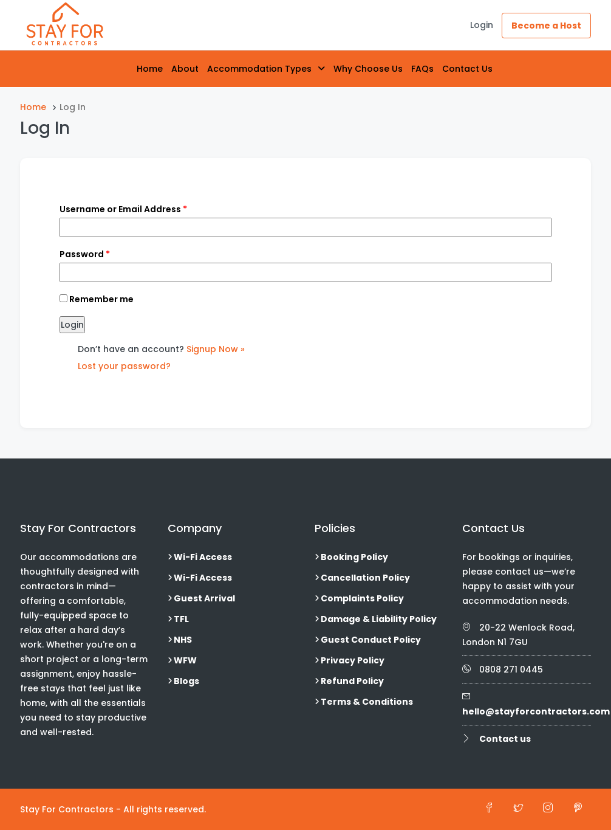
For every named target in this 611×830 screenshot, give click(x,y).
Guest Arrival (204, 598)
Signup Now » (215, 349)
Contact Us (467, 69)
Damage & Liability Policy (379, 619)
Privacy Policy (352, 660)
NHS (183, 640)
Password (85, 254)
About (185, 69)
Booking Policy (354, 557)
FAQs (422, 69)
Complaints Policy (362, 598)
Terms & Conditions (367, 702)
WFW (185, 660)
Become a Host (546, 25)
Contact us (505, 739)
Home (150, 69)
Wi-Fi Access (203, 557)
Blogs (186, 681)
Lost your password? (124, 366)
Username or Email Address (123, 209)
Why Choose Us (368, 69)
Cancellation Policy (365, 578)
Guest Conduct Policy (371, 640)
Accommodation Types (259, 69)
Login (481, 25)
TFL (181, 619)
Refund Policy (352, 681)
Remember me (97, 299)
